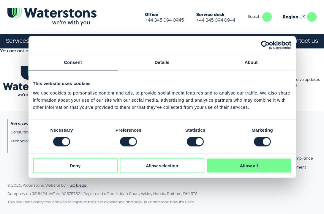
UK (312, 17)
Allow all (249, 165)
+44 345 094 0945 (164, 20)
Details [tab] (162, 62)
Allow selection (162, 165)
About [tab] (251, 62)
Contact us (303, 40)
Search (267, 17)
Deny (75, 165)
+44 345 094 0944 (215, 20)
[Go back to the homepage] (52, 17)
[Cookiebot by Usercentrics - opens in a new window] (265, 45)
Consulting (21, 132)
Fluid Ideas (76, 185)
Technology (21, 141)
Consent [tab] (73, 62)
